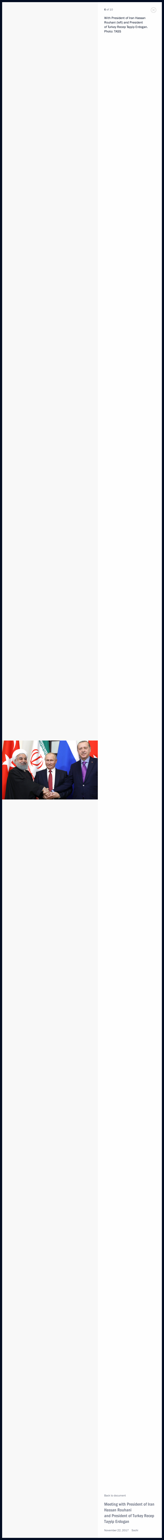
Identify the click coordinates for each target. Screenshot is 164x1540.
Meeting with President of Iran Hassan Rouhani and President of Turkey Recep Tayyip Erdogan (129, 1513)
